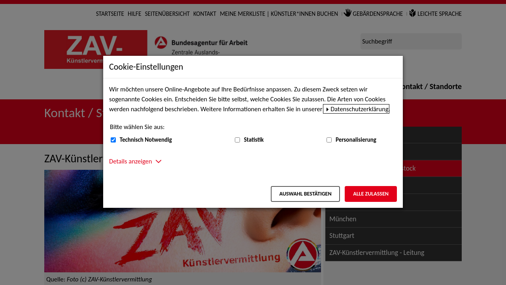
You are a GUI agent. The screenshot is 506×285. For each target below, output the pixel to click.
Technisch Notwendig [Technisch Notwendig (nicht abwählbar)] (146, 139)
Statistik (254, 139)
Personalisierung (356, 139)
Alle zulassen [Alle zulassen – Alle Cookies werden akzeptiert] (371, 193)
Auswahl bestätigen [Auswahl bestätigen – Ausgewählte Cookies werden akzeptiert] (305, 193)
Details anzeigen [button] (130, 161)
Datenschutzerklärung (359, 109)
